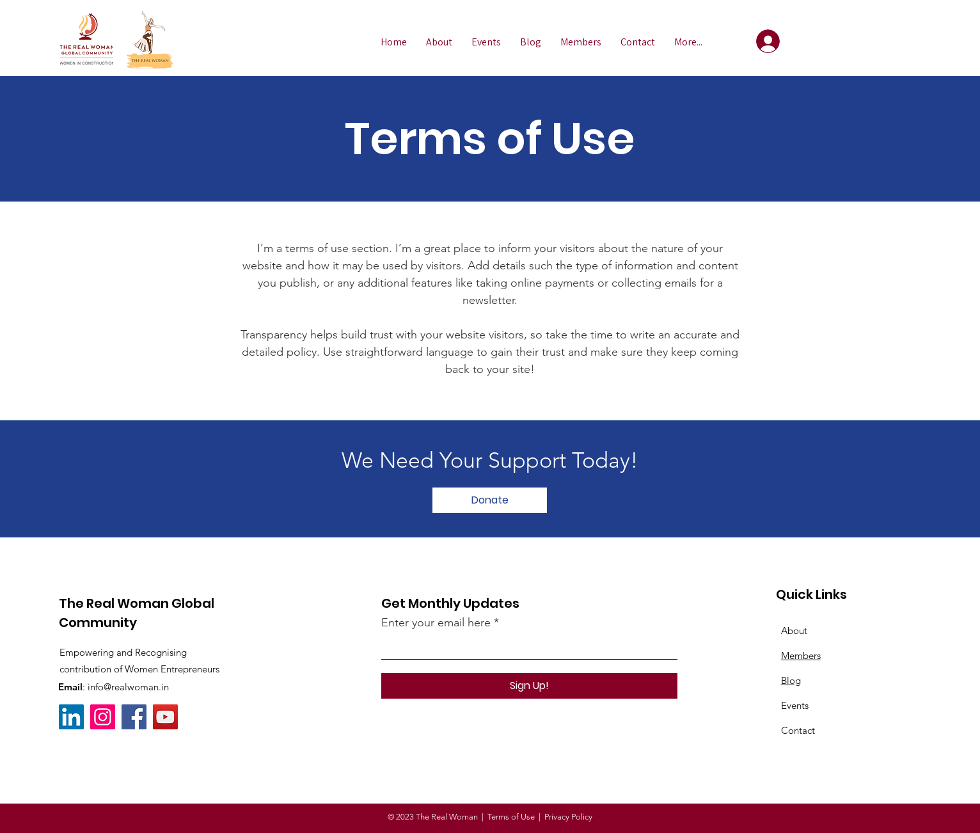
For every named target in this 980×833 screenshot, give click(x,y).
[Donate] (489, 500)
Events (795, 705)
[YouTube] (165, 716)
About (794, 630)
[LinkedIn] (71, 716)
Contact (798, 730)
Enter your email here (436, 622)
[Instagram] (102, 716)
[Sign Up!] (529, 686)
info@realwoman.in (128, 687)
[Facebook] (134, 716)
